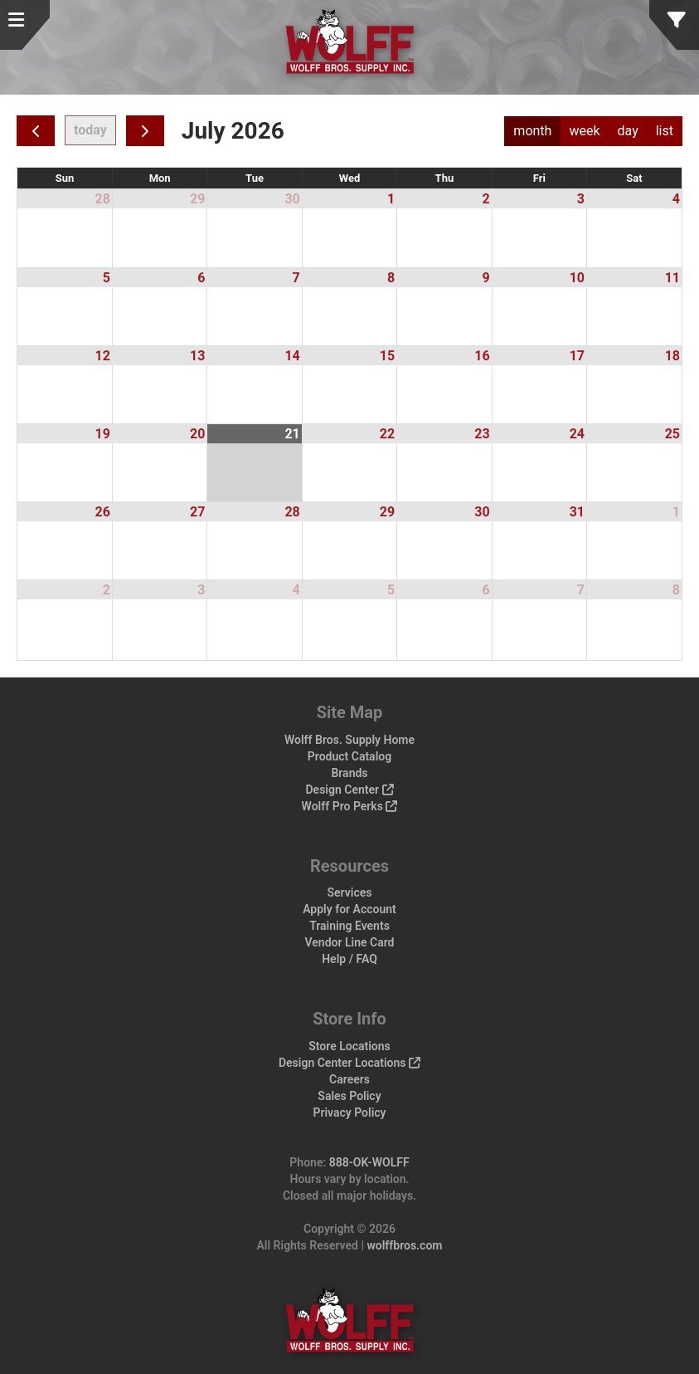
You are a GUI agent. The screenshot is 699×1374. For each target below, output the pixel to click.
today (90, 130)
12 (102, 356)
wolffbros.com (404, 1245)
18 (672, 356)
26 (102, 512)
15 (387, 356)
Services (350, 892)
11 (672, 278)
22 (387, 434)
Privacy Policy (349, 1112)
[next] (145, 130)
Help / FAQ (349, 959)
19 (102, 434)
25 (672, 434)
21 (291, 434)
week (584, 131)
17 (577, 356)
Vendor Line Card (350, 942)
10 (577, 278)
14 (291, 356)
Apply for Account (349, 909)
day (628, 131)
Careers (349, 1079)
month (532, 131)
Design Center (349, 789)
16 (481, 356)
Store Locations (349, 1046)
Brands (349, 773)
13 (197, 356)
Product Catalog (349, 756)
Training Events (349, 925)
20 (197, 434)
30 (291, 199)
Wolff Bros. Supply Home (349, 739)
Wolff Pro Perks (350, 806)
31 (577, 512)
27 (197, 512)
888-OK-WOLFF (369, 1162)
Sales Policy (349, 1096)
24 (577, 434)
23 (481, 434)
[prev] (36, 130)
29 (197, 199)
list (664, 131)
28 (102, 199)
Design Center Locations (349, 1062)
